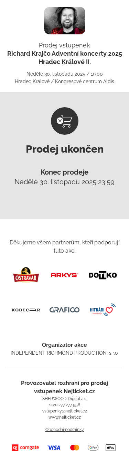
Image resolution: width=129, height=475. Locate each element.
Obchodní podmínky (64, 429)
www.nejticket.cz (65, 417)
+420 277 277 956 (64, 404)
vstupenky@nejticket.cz (64, 411)
